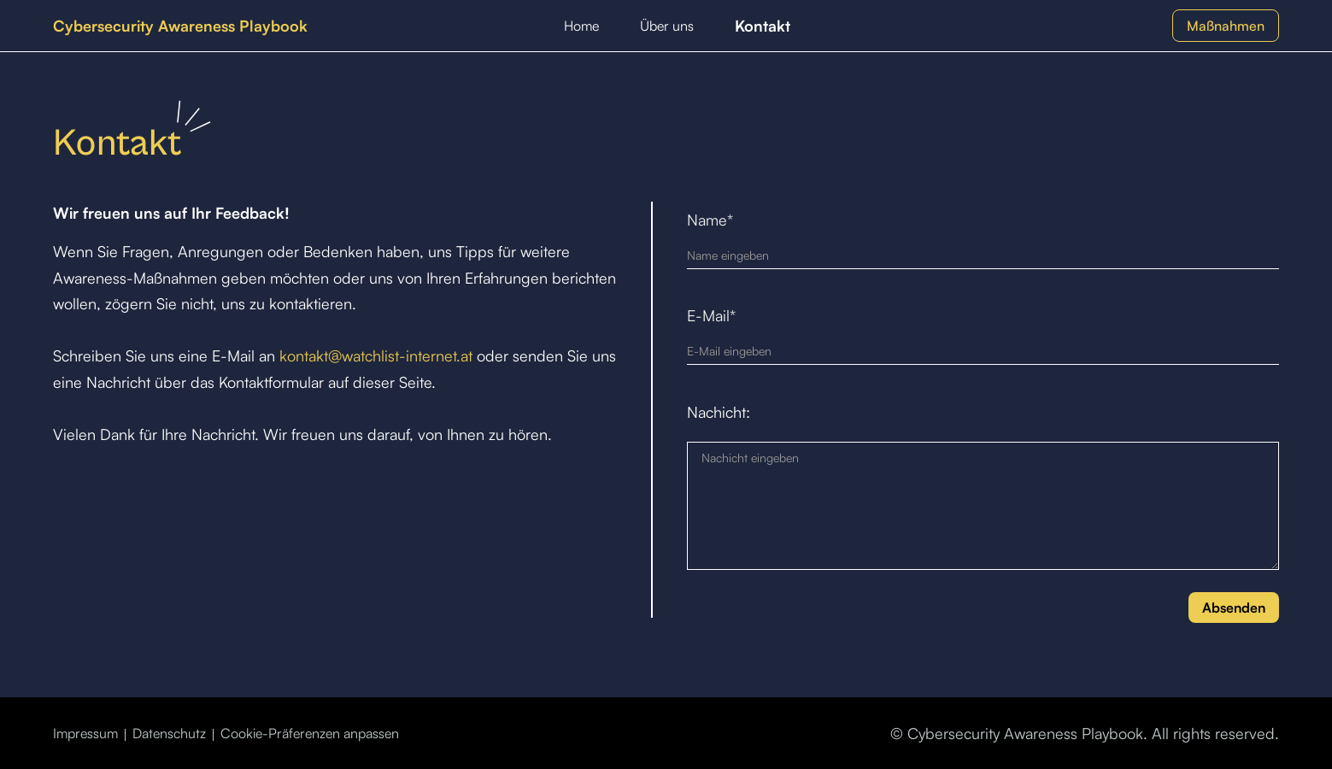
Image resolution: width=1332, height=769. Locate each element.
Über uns (667, 25)
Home (581, 25)
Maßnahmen (1226, 25)
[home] (180, 25)
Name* (710, 219)
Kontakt (762, 25)
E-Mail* (711, 315)
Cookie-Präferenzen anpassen (309, 733)
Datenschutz (169, 733)
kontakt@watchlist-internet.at (375, 355)
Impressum (85, 733)
